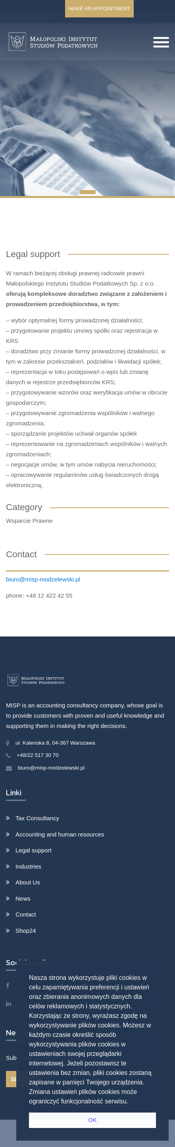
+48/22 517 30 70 (37, 755)
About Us (27, 882)
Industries (28, 866)
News (23, 898)
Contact (25, 914)
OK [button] (92, 1120)
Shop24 (25, 930)
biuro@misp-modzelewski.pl (43, 579)
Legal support (33, 850)
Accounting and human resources (59, 834)
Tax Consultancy (37, 818)
